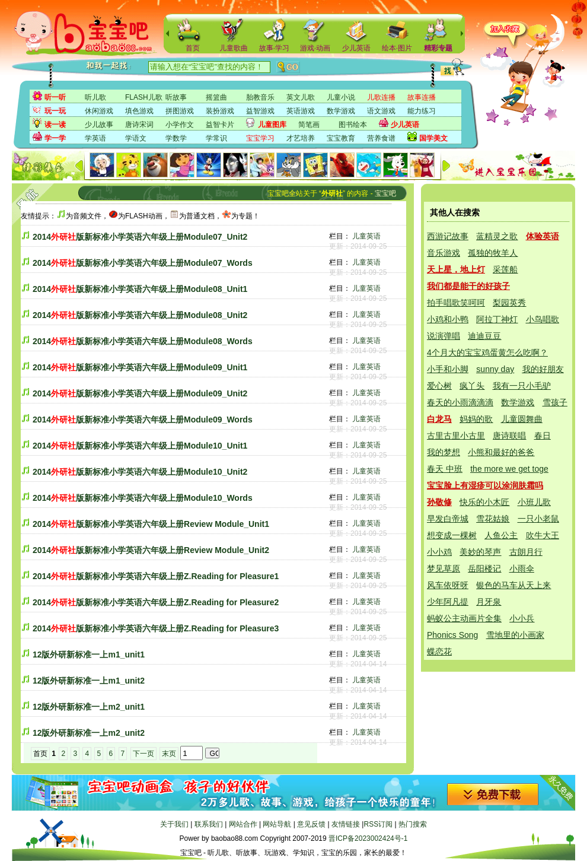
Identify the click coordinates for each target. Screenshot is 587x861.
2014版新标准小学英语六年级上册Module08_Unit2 (140, 315)
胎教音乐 (260, 97)
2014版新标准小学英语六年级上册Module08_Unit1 (140, 289)
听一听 (55, 97)
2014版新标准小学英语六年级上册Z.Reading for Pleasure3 (156, 628)
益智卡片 (220, 124)
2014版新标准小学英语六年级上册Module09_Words (143, 419)
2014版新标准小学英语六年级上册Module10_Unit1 (140, 445)
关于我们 (174, 824)
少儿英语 (356, 48)
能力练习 (421, 111)
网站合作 (243, 824)
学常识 (216, 138)
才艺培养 (300, 138)
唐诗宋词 (139, 124)
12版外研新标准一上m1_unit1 (89, 654)
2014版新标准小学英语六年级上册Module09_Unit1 (140, 367)
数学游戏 (341, 111)
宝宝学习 (260, 138)
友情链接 (345, 824)
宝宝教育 (341, 138)
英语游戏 (300, 111)
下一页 (143, 753)
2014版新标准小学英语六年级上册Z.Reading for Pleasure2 (156, 602)
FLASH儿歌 (143, 97)
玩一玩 (55, 111)
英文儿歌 (300, 97)
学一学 (55, 138)
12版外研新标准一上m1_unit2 (89, 680)
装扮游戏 (220, 111)
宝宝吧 (385, 193)
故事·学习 (274, 48)
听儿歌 (95, 97)
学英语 (95, 138)
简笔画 (309, 124)
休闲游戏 (99, 111)
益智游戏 (260, 111)
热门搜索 (412, 824)
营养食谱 (381, 138)
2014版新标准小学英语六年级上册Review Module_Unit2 (151, 550)
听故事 (176, 97)
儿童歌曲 (233, 48)
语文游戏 (381, 111)
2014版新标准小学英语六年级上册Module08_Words (143, 341)
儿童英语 (366, 236)
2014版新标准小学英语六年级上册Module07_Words (143, 263)
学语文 (135, 138)
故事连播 (421, 97)
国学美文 (433, 138)
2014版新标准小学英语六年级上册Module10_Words (143, 498)
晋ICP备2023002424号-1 (367, 838)
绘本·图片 (397, 48)
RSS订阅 (378, 824)
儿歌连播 (381, 97)
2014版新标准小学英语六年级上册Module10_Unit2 (140, 471)
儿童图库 (272, 124)
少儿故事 (99, 124)
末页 (169, 753)
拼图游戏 (179, 111)
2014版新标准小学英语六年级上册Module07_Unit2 (140, 237)
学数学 (176, 138)
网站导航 (277, 824)
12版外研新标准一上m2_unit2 (89, 733)
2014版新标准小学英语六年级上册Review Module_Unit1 (151, 524)
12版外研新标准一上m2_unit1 (89, 706)
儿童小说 (341, 97)
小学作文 (179, 124)
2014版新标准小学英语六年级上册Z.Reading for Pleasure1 (156, 576)
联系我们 (208, 824)
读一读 (55, 124)
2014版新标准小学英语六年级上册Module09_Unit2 (140, 393)
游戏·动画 (315, 48)
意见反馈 (311, 824)
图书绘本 (353, 124)
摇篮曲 (216, 97)
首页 (193, 48)
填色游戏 (139, 111)
